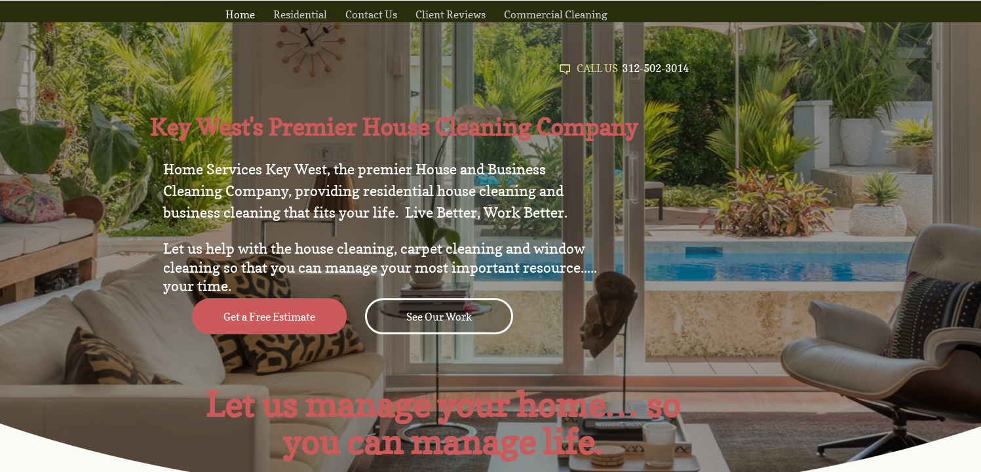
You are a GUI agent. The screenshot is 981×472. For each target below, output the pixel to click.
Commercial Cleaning (555, 14)
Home (240, 14)
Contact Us (371, 14)
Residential (300, 14)
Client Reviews (450, 14)
